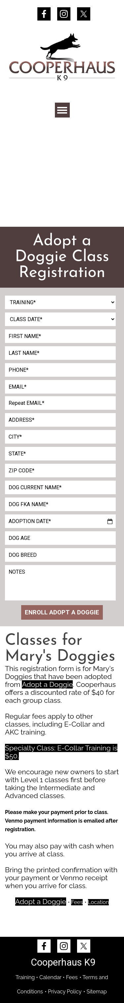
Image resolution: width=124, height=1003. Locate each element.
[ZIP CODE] (60, 470)
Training (25, 977)
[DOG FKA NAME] (60, 504)
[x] (83, 14)
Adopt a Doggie (47, 684)
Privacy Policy (65, 991)
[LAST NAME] (60, 353)
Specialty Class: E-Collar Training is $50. (61, 752)
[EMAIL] (60, 387)
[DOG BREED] (60, 555)
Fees (77, 902)
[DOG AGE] (60, 538)
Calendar (50, 977)
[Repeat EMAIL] (60, 403)
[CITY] (60, 437)
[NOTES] (60, 582)
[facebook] (44, 14)
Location (98, 902)
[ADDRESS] (60, 420)
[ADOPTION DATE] (60, 521)
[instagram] (63, 14)
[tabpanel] (62, 257)
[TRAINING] (60, 302)
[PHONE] (60, 370)
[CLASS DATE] (60, 319)
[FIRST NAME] (60, 336)
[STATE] (60, 453)
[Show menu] (62, 110)
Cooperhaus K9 (63, 962)
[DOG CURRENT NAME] (60, 487)
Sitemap (97, 991)
